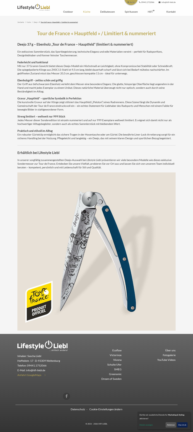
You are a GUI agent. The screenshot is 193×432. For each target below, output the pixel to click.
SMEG (118, 369)
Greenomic (115, 374)
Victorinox (116, 355)
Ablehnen (171, 425)
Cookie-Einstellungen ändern (105, 409)
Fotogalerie (169, 355)
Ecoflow (117, 350)
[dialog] (164, 420)
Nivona (117, 359)
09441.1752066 (37, 365)
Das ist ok (182, 425)
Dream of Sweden (111, 378)
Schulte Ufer (114, 364)
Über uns (170, 350)
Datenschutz (78, 409)
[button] (68, 11)
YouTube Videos (166, 359)
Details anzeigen (146, 425)
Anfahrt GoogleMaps (29, 375)
